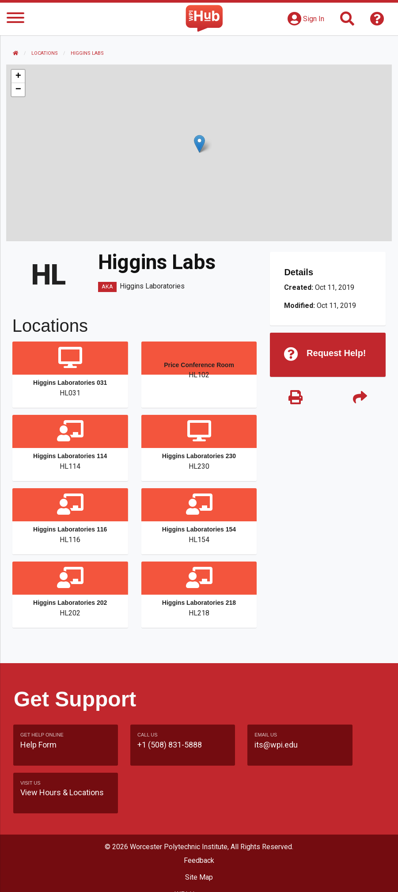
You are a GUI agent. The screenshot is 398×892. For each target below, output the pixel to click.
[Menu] (15, 19)
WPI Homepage (199, 859)
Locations (45, 53)
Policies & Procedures (199, 876)
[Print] (295, 399)
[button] (199, 144)
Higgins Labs (88, 53)
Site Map (199, 842)
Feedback (199, 825)
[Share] (359, 399)
